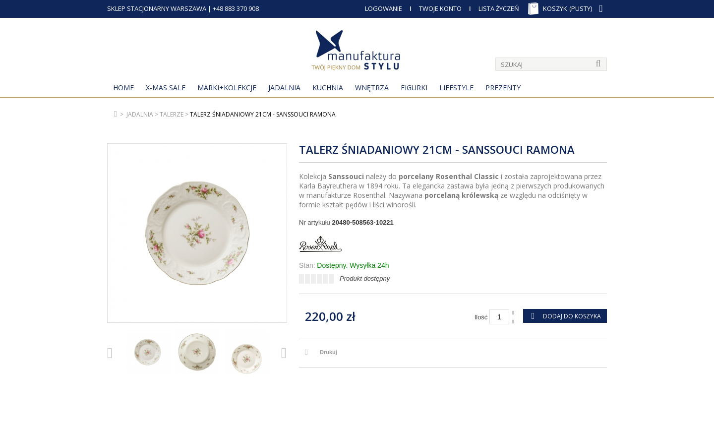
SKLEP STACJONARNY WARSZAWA (156, 8)
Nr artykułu (314, 222)
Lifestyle (456, 87)
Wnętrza (372, 87)
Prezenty (503, 87)
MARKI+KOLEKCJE (226, 87)
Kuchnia (327, 87)
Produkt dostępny (365, 278)
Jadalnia (284, 87)
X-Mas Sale (165, 87)
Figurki (414, 87)
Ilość (481, 317)
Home (123, 87)
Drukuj (328, 352)
